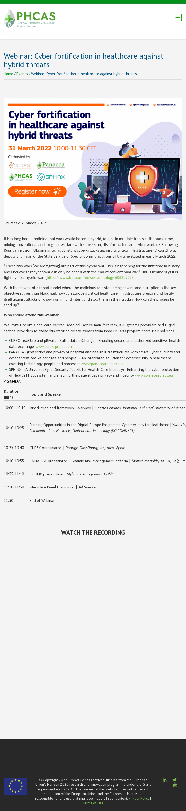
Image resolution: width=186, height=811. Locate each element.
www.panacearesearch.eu (103, 363)
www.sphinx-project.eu (154, 375)
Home (8, 73)
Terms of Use (93, 803)
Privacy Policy (139, 798)
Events (22, 73)
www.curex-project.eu (54, 346)
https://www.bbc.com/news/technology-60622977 (89, 277)
